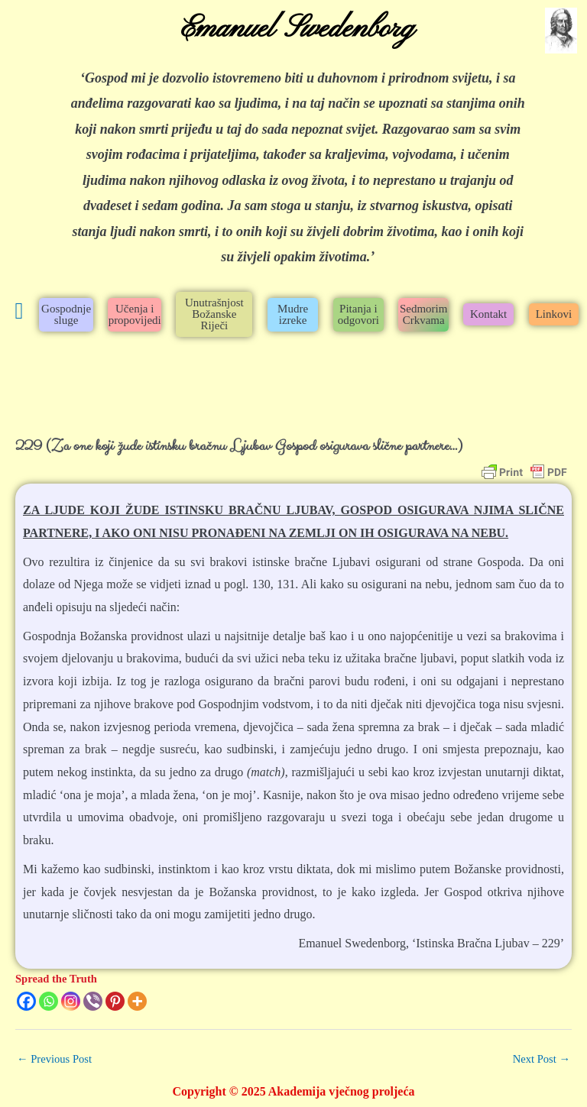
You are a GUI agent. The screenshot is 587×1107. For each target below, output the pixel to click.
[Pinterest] (115, 1001)
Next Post (541, 1059)
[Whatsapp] (48, 1001)
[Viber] (92, 1001)
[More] (137, 1001)
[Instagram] (70, 1001)
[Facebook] (26, 1001)
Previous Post (54, 1059)
